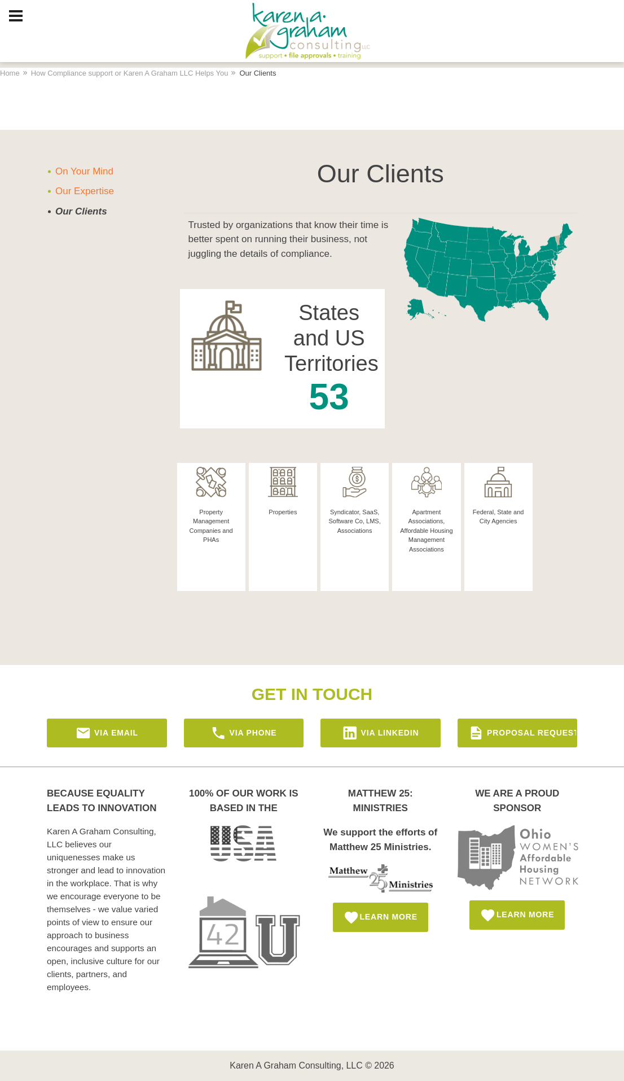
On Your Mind (84, 171)
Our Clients (81, 211)
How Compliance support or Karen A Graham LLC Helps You (129, 73)
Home (10, 73)
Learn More (381, 918)
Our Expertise (84, 191)
